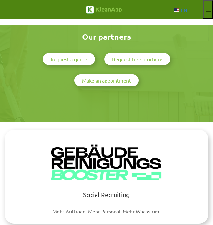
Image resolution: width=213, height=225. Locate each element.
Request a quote (69, 59)
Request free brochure (137, 59)
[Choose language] (182, 10)
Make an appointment (106, 80)
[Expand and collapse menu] (208, 9)
